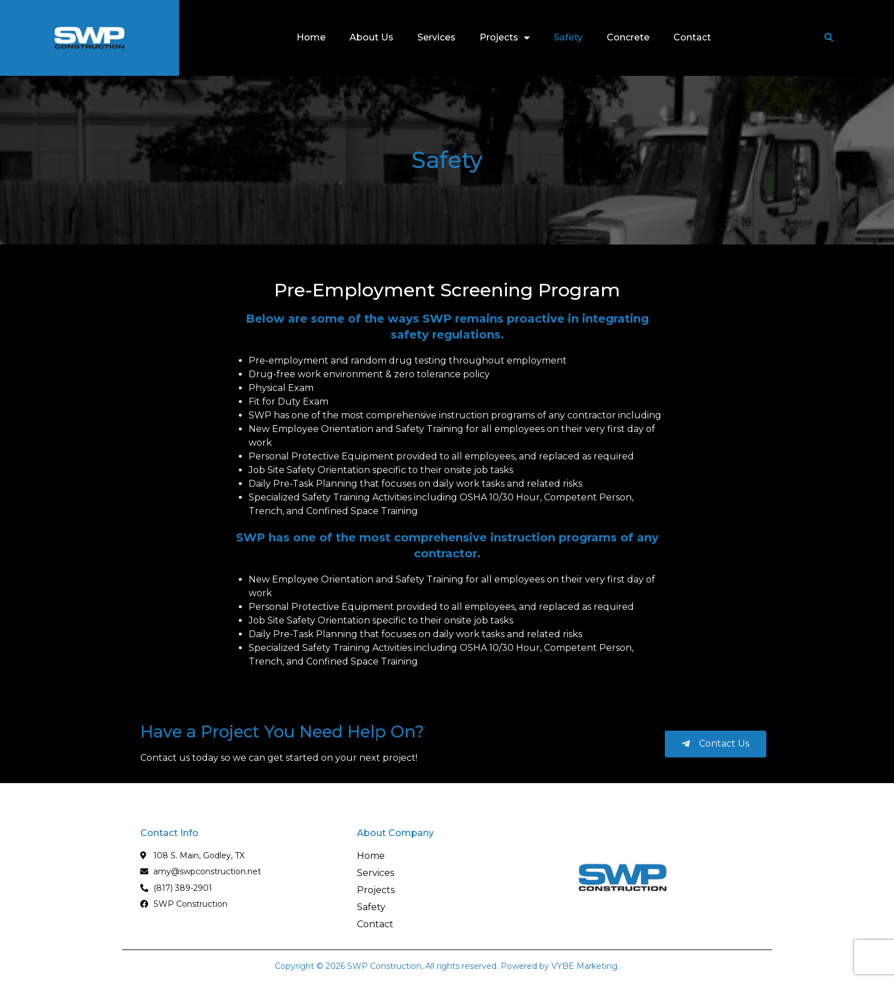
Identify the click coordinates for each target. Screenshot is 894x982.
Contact (692, 37)
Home (311, 37)
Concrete (628, 37)
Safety (568, 37)
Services (436, 37)
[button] (829, 38)
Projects (504, 37)
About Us (371, 37)
